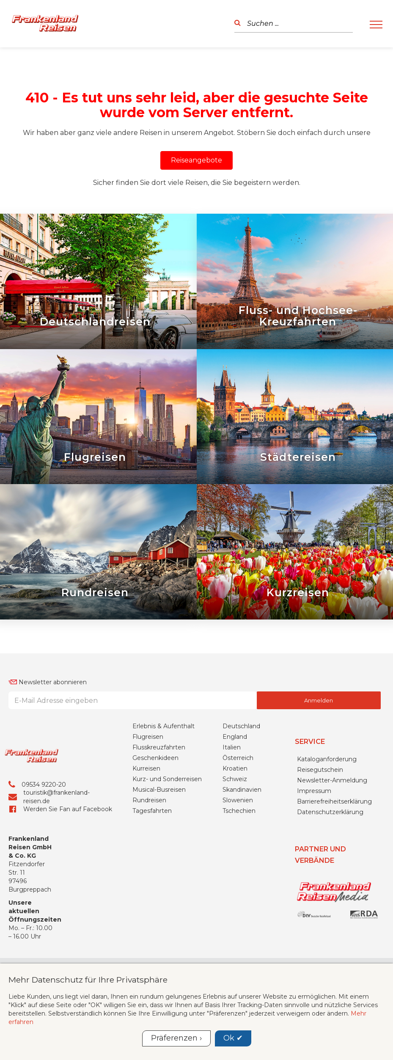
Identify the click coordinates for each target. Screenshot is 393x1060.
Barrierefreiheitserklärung (334, 852)
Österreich (238, 808)
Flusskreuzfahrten (158, 798)
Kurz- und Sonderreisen (167, 830)
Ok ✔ (233, 1038)
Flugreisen (147, 787)
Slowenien (238, 851)
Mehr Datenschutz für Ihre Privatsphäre (88, 980)
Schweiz (235, 830)
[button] (196, 160)
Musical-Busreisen (159, 840)
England (235, 787)
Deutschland (241, 777)
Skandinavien (242, 840)
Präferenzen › (176, 1038)
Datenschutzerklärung (330, 862)
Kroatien (235, 819)
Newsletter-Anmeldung (332, 830)
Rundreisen (149, 851)
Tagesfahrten (152, 861)
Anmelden (318, 751)
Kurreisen (146, 819)
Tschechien (239, 861)
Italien (232, 798)
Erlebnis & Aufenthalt (163, 777)
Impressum (314, 841)
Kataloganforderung (327, 809)
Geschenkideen (155, 808)
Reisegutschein (320, 820)
